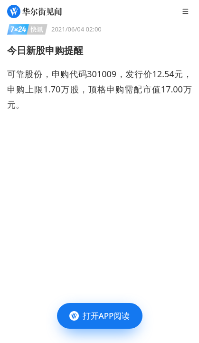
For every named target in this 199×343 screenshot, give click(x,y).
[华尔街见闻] (34, 11)
